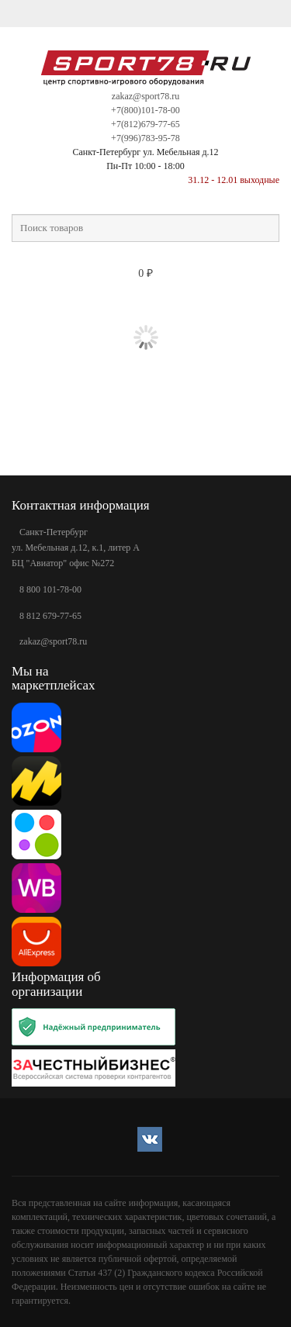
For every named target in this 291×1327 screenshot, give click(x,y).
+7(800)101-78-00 (145, 110)
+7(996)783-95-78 (145, 138)
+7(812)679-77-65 (145, 124)
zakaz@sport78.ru (145, 96)
